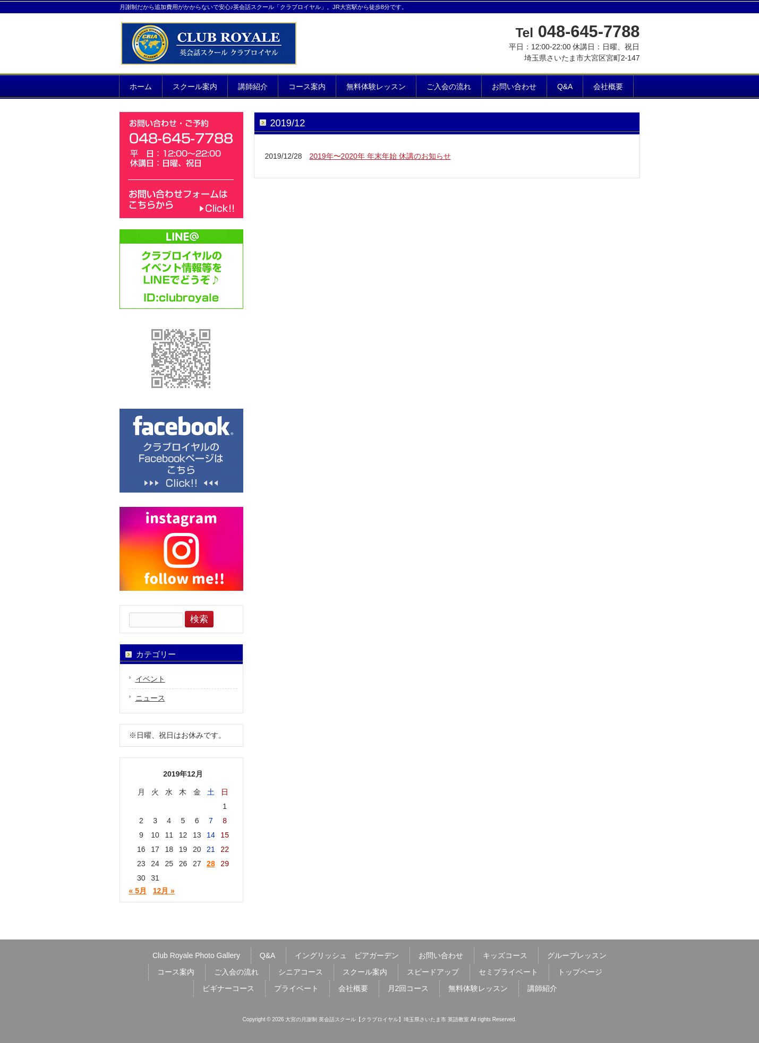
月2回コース (408, 988)
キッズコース (505, 955)
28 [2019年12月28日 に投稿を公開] (211, 863)
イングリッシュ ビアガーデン (347, 955)
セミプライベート (508, 972)
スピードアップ (433, 972)
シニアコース (300, 972)
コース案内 (175, 972)
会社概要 (353, 988)
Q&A (268, 955)
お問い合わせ (441, 955)
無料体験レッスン (478, 988)
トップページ (580, 972)
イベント (150, 679)
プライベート (296, 988)
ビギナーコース (228, 988)
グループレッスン (577, 955)
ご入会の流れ (236, 972)
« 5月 (138, 890)
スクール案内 (365, 972)
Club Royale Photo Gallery (196, 955)
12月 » (164, 890)
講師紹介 (542, 988)
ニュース (150, 698)
